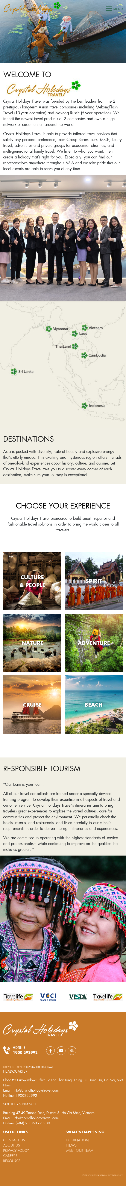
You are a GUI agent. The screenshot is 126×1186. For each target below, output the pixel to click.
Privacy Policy (16, 1150)
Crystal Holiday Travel (40, 1067)
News (71, 1145)
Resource (12, 1160)
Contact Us (14, 1139)
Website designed (93, 1175)
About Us (11, 1145)
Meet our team (79, 1150)
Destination (77, 1139)
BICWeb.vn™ (115, 1175)
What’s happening (85, 1131)
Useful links (15, 1131)
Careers (10, 1155)
